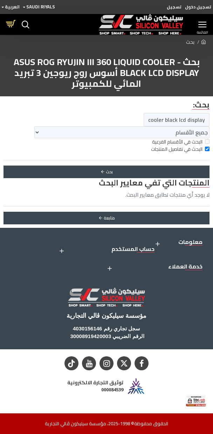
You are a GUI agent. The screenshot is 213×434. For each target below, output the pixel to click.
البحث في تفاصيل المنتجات (180, 149)
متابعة (109, 218)
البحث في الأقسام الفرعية (180, 142)
